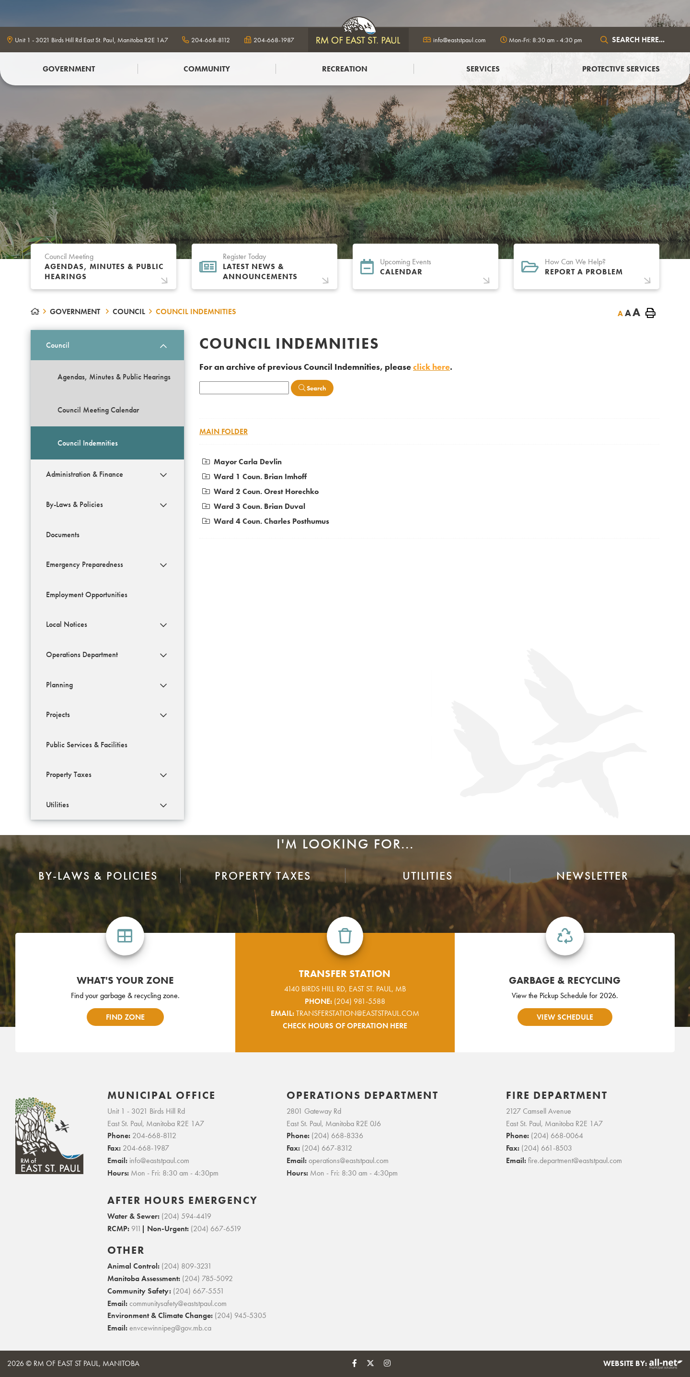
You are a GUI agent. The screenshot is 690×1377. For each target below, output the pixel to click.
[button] (163, 345)
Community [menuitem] (207, 69)
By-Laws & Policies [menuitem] (74, 504)
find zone (125, 1017)
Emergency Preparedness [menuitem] (84, 564)
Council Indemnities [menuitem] (88, 443)
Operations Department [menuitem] (82, 654)
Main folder (223, 431)
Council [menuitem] (57, 345)
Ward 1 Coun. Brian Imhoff (254, 476)
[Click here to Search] (312, 388)
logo (358, 39)
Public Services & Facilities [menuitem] (86, 745)
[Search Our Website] (640, 39)
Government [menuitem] (69, 69)
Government (76, 311)
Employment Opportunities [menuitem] (86, 594)
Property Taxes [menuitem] (69, 774)
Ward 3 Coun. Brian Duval (253, 506)
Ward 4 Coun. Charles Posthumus (265, 521)
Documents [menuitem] (63, 535)
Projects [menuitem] (58, 714)
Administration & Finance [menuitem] (84, 474)
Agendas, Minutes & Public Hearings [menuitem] (114, 377)
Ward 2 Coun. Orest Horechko (260, 491)
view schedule (565, 1017)
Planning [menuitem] (59, 685)
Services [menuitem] (483, 69)
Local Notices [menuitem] (66, 624)
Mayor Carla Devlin (242, 462)
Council (129, 311)
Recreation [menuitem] (345, 69)
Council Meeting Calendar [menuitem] (98, 410)
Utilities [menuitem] (57, 805)
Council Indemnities (196, 311)
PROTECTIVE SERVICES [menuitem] (621, 69)
